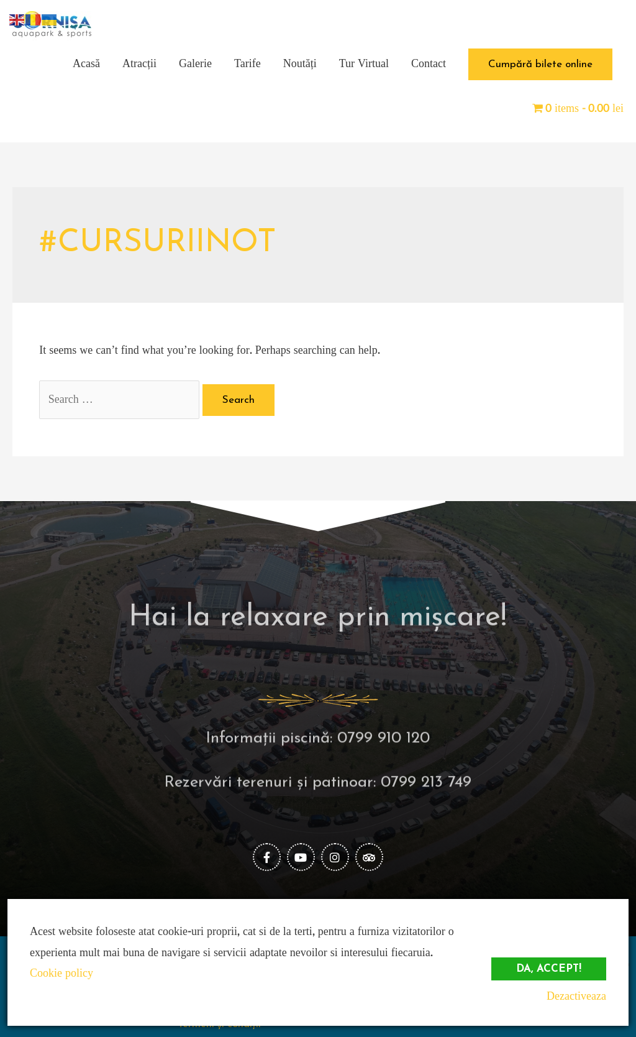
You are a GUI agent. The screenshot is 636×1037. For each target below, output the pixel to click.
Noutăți (300, 63)
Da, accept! (548, 969)
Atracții (139, 63)
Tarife (247, 63)
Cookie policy (61, 973)
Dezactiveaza (576, 996)
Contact (428, 63)
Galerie (195, 63)
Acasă (86, 63)
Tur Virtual (364, 63)
